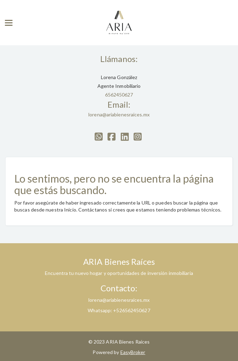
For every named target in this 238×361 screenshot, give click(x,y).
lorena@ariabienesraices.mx (119, 114)
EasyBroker (132, 352)
